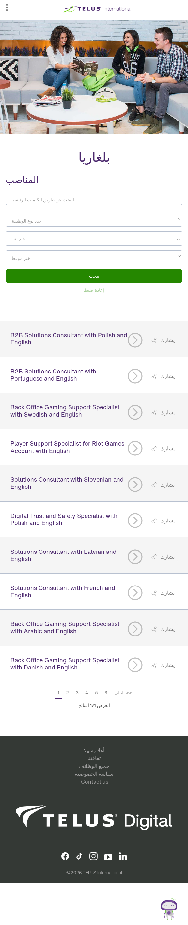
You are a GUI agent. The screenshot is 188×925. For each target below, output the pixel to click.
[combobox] (94, 220)
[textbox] (94, 221)
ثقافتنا (94, 758)
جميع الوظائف (94, 766)
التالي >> (123, 692)
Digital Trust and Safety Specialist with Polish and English (64, 519)
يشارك (167, 340)
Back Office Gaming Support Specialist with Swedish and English (64, 411)
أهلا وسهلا (94, 750)
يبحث (94, 276)
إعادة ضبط (94, 290)
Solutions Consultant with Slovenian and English (67, 483)
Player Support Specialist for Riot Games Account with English (67, 447)
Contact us (94, 781)
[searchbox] (37, 238)
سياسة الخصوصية (94, 774)
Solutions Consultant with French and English (62, 591)
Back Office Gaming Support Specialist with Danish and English (64, 663)
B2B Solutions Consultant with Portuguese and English (53, 375)
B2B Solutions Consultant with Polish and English (68, 338)
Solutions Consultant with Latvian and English (63, 555)
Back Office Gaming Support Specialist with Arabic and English (64, 627)
